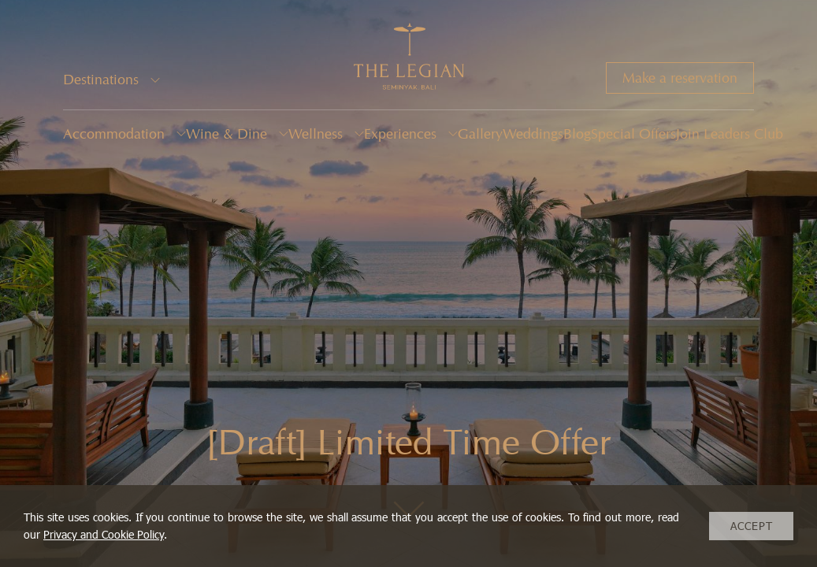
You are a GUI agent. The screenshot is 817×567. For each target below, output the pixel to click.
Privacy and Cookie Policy (103, 534)
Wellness (315, 134)
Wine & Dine (226, 134)
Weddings (533, 134)
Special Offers (633, 134)
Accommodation (114, 134)
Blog (577, 134)
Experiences (400, 134)
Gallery (480, 134)
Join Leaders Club (729, 134)
